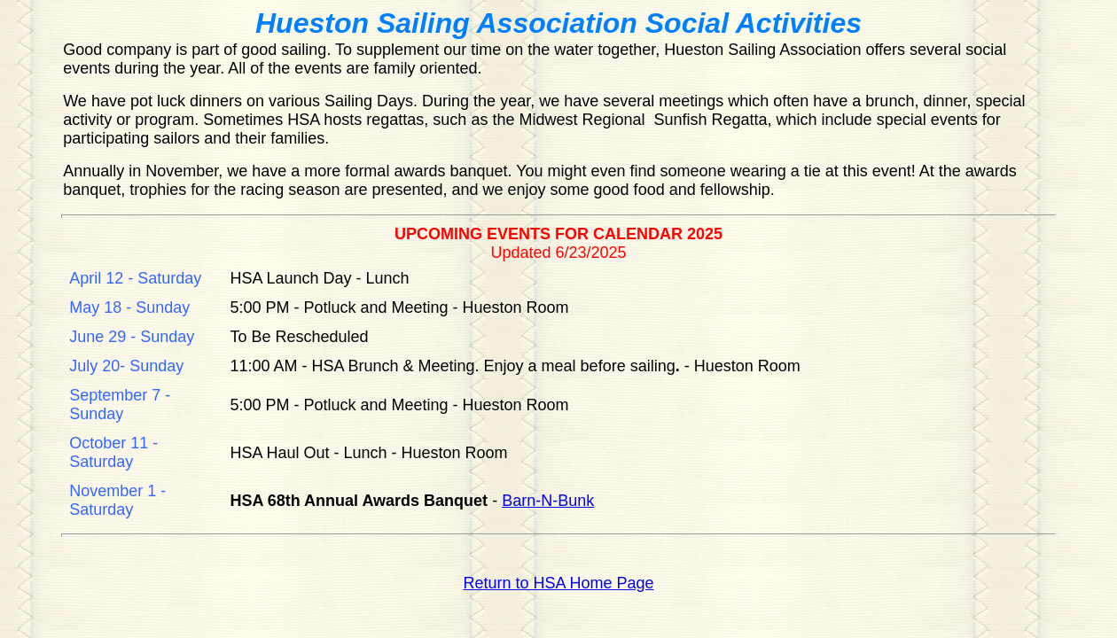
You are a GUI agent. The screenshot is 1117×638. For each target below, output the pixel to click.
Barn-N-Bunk (548, 501)
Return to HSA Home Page (558, 583)
